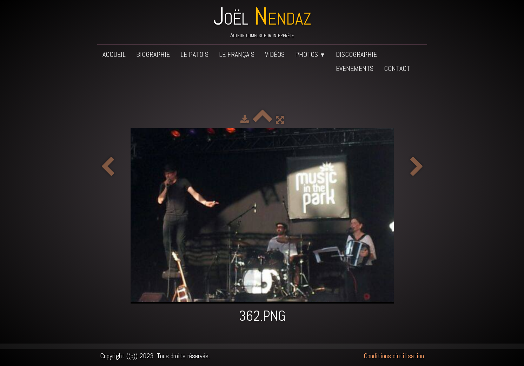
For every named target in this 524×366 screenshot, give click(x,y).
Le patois (194, 54)
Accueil (114, 54)
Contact (397, 68)
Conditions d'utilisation (394, 355)
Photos (310, 54)
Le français (236, 54)
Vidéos (275, 54)
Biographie (153, 54)
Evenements (354, 68)
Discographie (356, 54)
